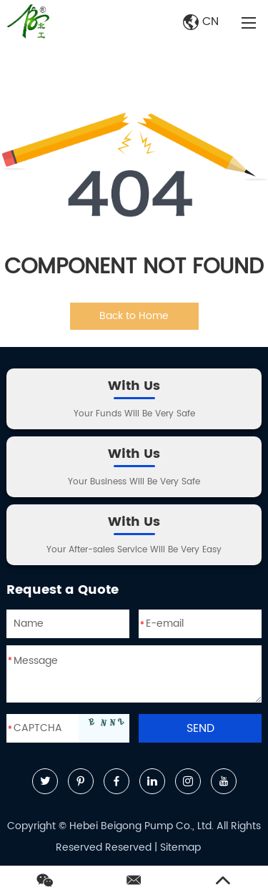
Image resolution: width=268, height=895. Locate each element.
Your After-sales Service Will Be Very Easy (134, 550)
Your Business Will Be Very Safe (134, 482)
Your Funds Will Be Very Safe (134, 414)
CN (201, 21)
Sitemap (180, 847)
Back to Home (134, 316)
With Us (134, 386)
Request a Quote (62, 589)
